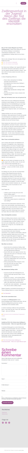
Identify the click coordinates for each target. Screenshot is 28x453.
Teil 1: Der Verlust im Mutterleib (10, 62)
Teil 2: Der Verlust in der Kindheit (10, 63)
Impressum (4, 412)
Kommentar (4, 363)
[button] (16, 3)
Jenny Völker (21, 450)
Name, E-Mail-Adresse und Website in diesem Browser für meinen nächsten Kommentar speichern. (14, 399)
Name (3, 378)
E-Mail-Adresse (5, 384)
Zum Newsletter (7, 293)
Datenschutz (5, 414)
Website (3, 390)
